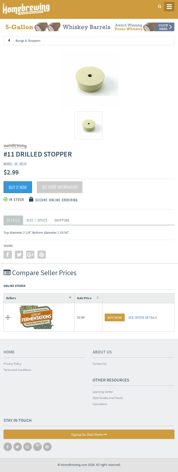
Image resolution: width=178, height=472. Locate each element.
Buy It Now (18, 187)
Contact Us (99, 364)
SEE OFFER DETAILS (142, 317)
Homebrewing (33, 9)
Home (9, 352)
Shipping (62, 220)
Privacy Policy (12, 364)
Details (13, 220)
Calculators (100, 404)
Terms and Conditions (17, 370)
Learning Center (103, 392)
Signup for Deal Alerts (89, 434)
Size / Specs (37, 220)
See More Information (60, 187)
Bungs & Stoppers (28, 40)
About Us (102, 352)
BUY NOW (115, 317)
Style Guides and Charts (108, 398)
